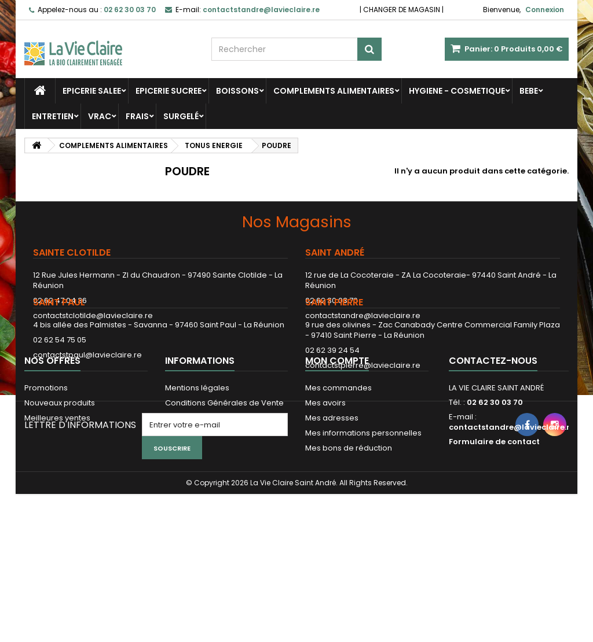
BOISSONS (237, 91)
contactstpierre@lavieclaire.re (362, 410)
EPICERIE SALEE (92, 91)
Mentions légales (197, 473)
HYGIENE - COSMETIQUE (457, 91)
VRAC (99, 116)
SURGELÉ (181, 116)
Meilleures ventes (57, 503)
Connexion (544, 9)
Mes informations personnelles (363, 518)
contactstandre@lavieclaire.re (362, 315)
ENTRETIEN (53, 116)
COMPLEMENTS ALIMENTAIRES (333, 91)
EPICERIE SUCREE (169, 91)
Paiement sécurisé (200, 503)
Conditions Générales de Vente (224, 488)
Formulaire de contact (494, 527)
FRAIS (137, 116)
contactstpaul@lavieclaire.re (87, 399)
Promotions (46, 473)
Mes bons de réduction (348, 533)
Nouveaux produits (59, 488)
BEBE (528, 91)
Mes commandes (338, 473)
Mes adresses (331, 503)
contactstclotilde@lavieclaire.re (93, 315)
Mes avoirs (325, 488)
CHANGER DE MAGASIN (401, 9)
